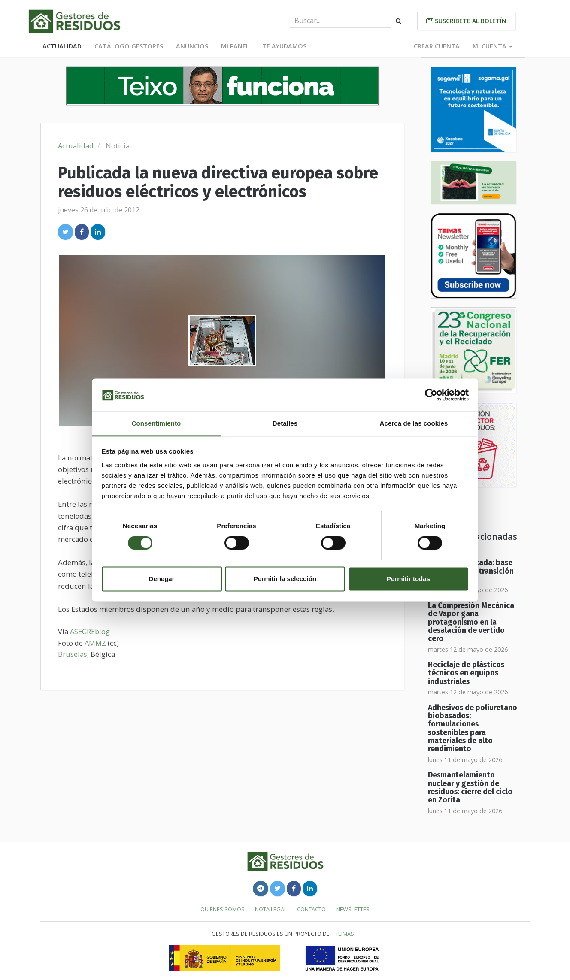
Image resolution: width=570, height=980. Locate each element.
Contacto (311, 909)
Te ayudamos (284, 46)
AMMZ (95, 643)
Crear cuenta (437, 46)
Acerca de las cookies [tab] (414, 423)
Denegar (161, 578)
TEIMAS (344, 934)
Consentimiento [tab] (156, 423)
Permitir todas (408, 578)
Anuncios (192, 46)
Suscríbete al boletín (466, 21)
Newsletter (353, 909)
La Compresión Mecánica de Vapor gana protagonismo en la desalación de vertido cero (471, 622)
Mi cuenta (492, 46)
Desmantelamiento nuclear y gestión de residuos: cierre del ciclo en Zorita (470, 788)
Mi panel (235, 46)
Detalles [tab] (285, 423)
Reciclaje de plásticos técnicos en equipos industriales (466, 673)
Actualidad (62, 46)
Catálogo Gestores (128, 46)
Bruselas (72, 654)
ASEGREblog (90, 631)
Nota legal (271, 909)
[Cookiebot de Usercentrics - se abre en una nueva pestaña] (431, 395)
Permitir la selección (285, 578)
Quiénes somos (222, 909)
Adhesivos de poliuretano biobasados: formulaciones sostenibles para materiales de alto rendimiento (472, 728)
